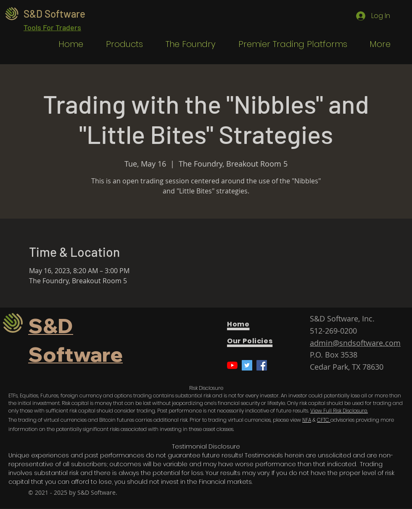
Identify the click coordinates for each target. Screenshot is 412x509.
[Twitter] (247, 365)
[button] (119, 44)
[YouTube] (232, 365)
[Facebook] (261, 365)
